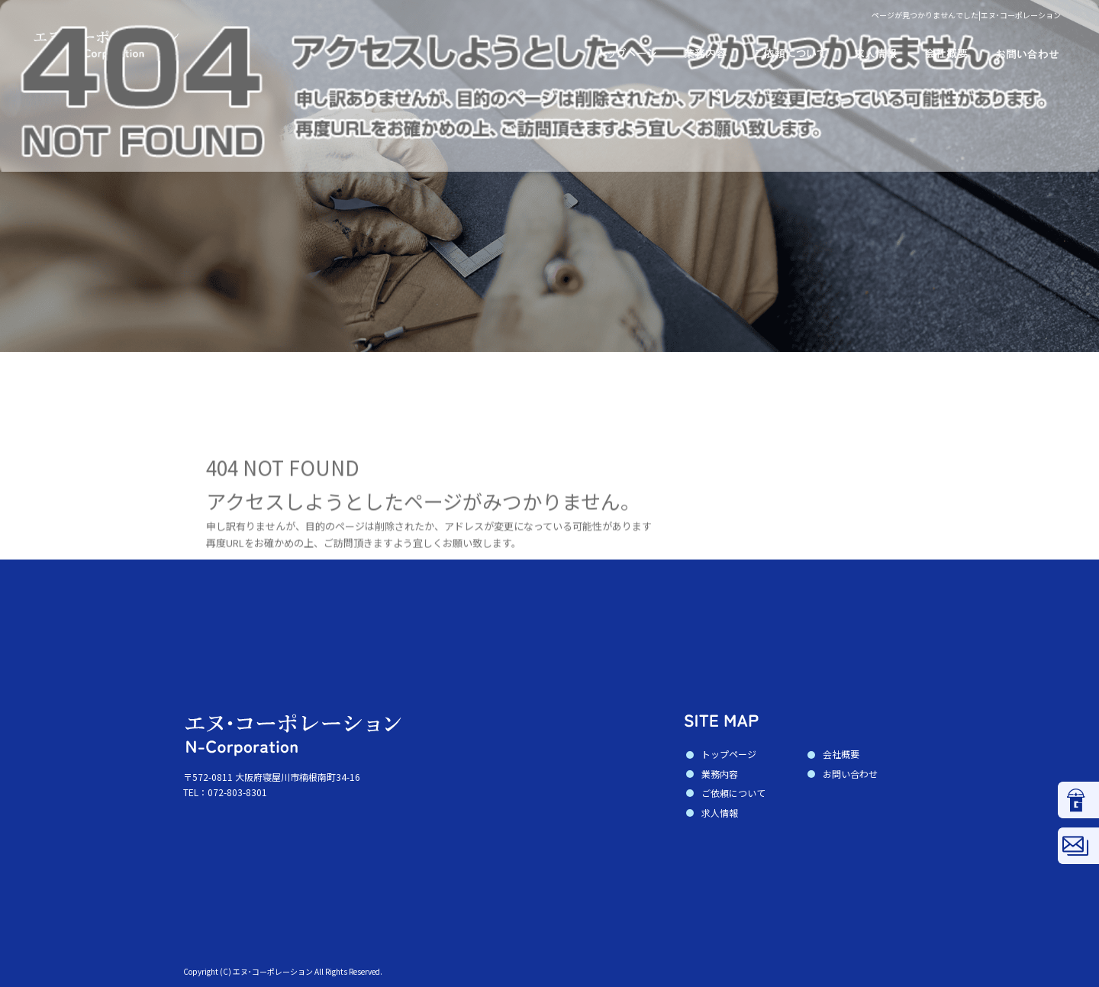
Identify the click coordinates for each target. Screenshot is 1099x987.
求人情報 (878, 53)
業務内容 (706, 53)
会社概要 (946, 53)
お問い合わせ (1038, 53)
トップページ (618, 53)
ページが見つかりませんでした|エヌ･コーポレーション (966, 15)
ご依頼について (790, 53)
